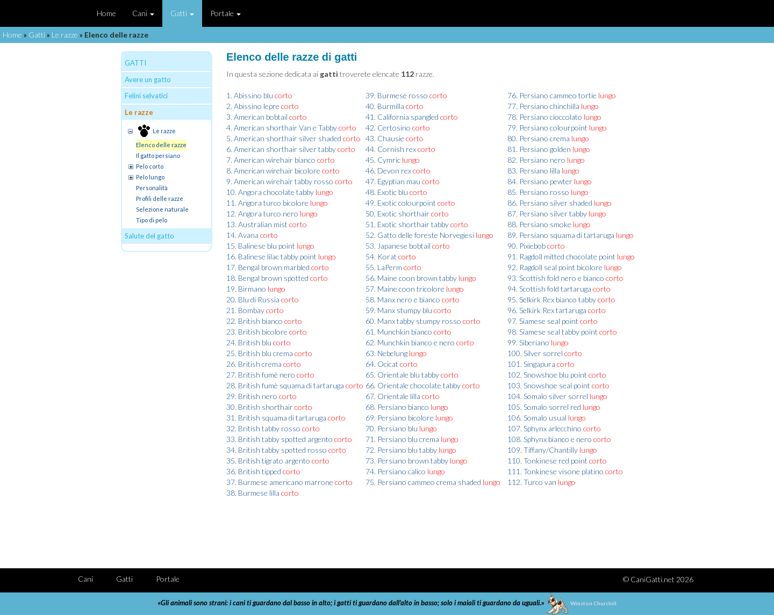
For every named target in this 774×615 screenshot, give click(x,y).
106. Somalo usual (537, 417)
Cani (143, 13)
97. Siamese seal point (542, 320)
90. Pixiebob (526, 245)
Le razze (65, 34)
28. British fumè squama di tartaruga (285, 385)
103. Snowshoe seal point (548, 385)
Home (106, 13)
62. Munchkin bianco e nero (410, 342)
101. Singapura (531, 363)
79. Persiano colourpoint (547, 127)
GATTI (135, 63)
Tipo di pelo (151, 219)
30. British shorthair (259, 406)
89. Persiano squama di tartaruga (560, 235)
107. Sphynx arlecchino (544, 428)
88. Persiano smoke (539, 224)
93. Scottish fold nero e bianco (555, 278)
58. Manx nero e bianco (403, 299)
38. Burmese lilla (253, 492)
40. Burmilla (385, 106)
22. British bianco (254, 320)
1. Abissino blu (249, 95)
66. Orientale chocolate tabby (413, 385)
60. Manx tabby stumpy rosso (413, 320)
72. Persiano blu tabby (401, 449)
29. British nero (251, 396)
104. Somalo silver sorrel (547, 396)
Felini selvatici (146, 95)
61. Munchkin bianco (399, 331)
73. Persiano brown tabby (407, 460)
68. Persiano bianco (397, 406)
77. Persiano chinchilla (543, 106)
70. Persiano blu (392, 428)
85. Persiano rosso (538, 192)
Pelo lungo (150, 176)
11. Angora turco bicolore (267, 202)
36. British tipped (253, 471)
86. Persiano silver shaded (549, 202)
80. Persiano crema (538, 138)
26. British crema (254, 363)
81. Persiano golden (539, 149)
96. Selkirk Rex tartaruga (546, 310)
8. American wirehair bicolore (273, 170)
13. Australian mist (257, 224)
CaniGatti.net (652, 579)
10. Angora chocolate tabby (270, 192)
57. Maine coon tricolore (405, 288)
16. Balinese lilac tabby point (271, 256)
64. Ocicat (382, 363)
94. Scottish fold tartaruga (549, 288)
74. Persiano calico (396, 471)
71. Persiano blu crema (402, 439)
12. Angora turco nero (262, 213)
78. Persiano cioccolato (544, 116)
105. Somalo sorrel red (544, 406)
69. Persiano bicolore (400, 417)
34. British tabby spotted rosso (276, 449)
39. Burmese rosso (397, 95)
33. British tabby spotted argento (279, 439)
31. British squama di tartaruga (276, 417)
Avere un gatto (148, 79)
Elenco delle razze (161, 144)
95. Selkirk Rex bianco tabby (551, 299)
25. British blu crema (259, 353)
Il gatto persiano (158, 155)
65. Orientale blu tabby (402, 374)
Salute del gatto (149, 235)
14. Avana (242, 235)
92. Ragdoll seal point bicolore (555, 267)
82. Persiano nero (536, 159)
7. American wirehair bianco (271, 159)
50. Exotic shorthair (397, 213)
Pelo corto (149, 166)
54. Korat (381, 256)
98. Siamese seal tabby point (552, 331)
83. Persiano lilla (533, 170)
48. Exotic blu (387, 192)
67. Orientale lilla (393, 396)
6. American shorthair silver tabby (281, 149)
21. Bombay (245, 310)
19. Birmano (246, 288)
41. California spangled (402, 116)
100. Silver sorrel (535, 353)
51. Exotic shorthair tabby (407, 224)
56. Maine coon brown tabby (411, 278)
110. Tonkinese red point (547, 460)
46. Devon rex (388, 170)
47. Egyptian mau (393, 181)
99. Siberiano (528, 342)
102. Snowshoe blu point (547, 374)
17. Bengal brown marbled (268, 267)
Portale (225, 13)
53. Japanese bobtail (398, 245)
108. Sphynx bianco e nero (549, 439)
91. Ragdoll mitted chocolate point (561, 256)
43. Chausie (385, 138)
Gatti (182, 13)
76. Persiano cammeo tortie (552, 95)
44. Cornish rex (391, 149)
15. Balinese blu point (260, 245)
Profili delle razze (159, 198)
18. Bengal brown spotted (267, 278)
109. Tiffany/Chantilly (542, 449)
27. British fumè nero (260, 374)
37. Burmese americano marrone (279, 482)
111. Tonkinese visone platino (555, 471)
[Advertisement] (436, 528)
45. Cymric (383, 159)
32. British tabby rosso (263, 428)
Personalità (152, 187)
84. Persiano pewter (539, 181)
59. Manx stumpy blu (399, 310)
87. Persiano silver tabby (547, 213)
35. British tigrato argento (268, 460)
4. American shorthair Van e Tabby (281, 127)
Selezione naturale (162, 209)
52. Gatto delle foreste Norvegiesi (420, 235)
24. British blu (248, 342)
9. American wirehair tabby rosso (279, 181)
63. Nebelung (386, 353)
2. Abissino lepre (253, 106)
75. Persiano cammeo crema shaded (423, 482)
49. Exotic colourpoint (401, 202)
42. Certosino (388, 127)
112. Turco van (531, 482)
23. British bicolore (257, 331)
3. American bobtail (257, 116)
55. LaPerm (384, 267)
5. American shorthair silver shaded (283, 138)
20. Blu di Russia (253, 299)
